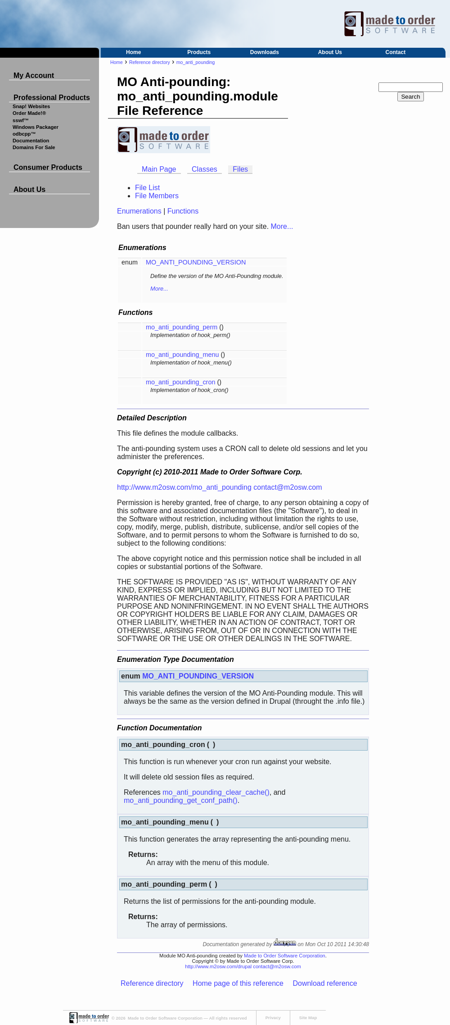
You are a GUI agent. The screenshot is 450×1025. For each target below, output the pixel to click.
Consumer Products (48, 167)
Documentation (31, 140)
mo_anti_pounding (195, 62)
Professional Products (52, 97)
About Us (330, 52)
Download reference (324, 983)
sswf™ (21, 120)
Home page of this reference (238, 983)
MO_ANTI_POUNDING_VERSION (196, 262)
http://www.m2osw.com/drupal (218, 966)
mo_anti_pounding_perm (181, 327)
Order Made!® (29, 113)
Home (133, 52)
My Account (34, 75)
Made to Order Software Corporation (284, 955)
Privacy (273, 1017)
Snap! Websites (31, 106)
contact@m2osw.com (287, 487)
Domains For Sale (34, 147)
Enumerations (139, 211)
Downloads (264, 52)
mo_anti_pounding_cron (180, 382)
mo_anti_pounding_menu (182, 354)
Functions (182, 211)
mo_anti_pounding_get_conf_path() (181, 800)
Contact (396, 52)
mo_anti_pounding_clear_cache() (216, 792)
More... (282, 226)
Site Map (308, 1017)
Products (199, 52)
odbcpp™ (24, 134)
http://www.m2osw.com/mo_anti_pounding (184, 487)
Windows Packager (35, 127)
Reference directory (149, 62)
